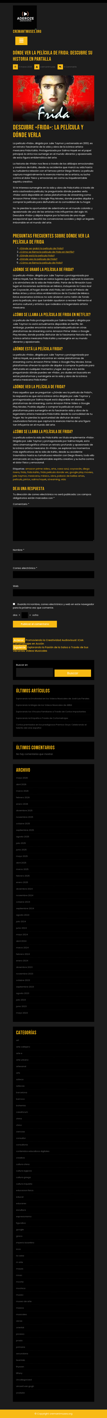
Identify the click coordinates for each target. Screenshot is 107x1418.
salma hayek (38, 479)
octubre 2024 (23, 901)
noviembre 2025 (24, 817)
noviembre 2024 (24, 895)
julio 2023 (21, 999)
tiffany (19, 1373)
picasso (20, 1334)
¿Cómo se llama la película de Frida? (41, 262)
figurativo (21, 1223)
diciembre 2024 (24, 888)
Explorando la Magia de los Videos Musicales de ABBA (44, 705)
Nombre (18, 550)
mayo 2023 (22, 1012)
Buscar (72, 673)
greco (19, 1236)
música (20, 1307)
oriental (20, 1327)
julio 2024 (21, 921)
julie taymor (20, 475)
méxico (45, 475)
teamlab (20, 1360)
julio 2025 (21, 843)
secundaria (22, 1353)
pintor (26, 479)
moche (20, 1281)
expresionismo (24, 1216)
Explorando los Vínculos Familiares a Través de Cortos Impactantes (51, 711)
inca (18, 1249)
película (17, 479)
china (19, 1118)
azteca (19, 1079)
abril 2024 (21, 941)
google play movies (81, 472)
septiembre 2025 (25, 830)
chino (19, 1125)
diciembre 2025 (24, 810)
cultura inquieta (24, 1183)
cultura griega (23, 1177)
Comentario (21, 504)
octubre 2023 (23, 980)
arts (18, 1072)
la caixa (20, 1255)
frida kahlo (33, 472)
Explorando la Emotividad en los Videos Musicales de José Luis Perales (52, 698)
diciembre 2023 (24, 967)
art (17, 1040)
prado (19, 1340)
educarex (21, 1203)
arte (53, 468)
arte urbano (22, 1059)
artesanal (21, 1066)
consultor (21, 1138)
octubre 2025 (23, 823)
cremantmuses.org (27, 31)
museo (19, 1294)
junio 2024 (21, 928)
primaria (20, 1347)
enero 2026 (22, 803)
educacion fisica (24, 1190)
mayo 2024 (22, 934)
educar (20, 1196)
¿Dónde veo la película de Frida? (38, 259)
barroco (20, 1099)
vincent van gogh (25, 1386)
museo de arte (24, 1301)
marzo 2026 (22, 790)
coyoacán (76, 468)
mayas (19, 1268)
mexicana (34, 475)
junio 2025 (21, 849)
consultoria (22, 1144)
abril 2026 (21, 784)
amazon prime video (37, 468)
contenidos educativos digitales (32, 1151)
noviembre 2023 (24, 973)
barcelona (21, 1092)
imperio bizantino (25, 1242)
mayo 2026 (22, 777)
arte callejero (23, 1046)
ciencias (20, 1131)
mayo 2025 (22, 856)
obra (53, 475)
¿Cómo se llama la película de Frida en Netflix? (46, 251)
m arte (19, 1262)
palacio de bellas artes (70, 475)
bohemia (21, 1105)
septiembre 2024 (25, 908)
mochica (20, 1288)
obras (19, 1320)
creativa (20, 1157)
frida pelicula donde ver (54, 472)
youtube (20, 1392)
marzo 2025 (22, 869)
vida (63, 479)
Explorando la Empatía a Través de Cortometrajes (42, 718)
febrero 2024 (23, 954)
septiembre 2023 (25, 986)
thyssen (20, 1366)
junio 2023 (21, 1006)
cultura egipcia (24, 1170)
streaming (54, 479)
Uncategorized (24, 1379)
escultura (21, 1209)
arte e (19, 1053)
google (20, 1229)
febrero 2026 (23, 797)
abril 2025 (21, 862)
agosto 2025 (22, 836)
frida (23, 472)
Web (15, 586)
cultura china (23, 1164)
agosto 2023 (22, 993)
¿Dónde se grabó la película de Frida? (41, 248)
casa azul (63, 468)
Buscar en (22, 664)
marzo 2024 (22, 947)
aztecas (20, 1085)
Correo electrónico (25, 568)
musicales (21, 1314)
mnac (19, 1275)
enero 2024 (22, 960)
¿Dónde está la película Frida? (37, 255)
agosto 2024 (22, 914)
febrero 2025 (23, 875)
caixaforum (22, 1112)
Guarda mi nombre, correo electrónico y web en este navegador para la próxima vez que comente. (53, 605)
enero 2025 (22, 882)
